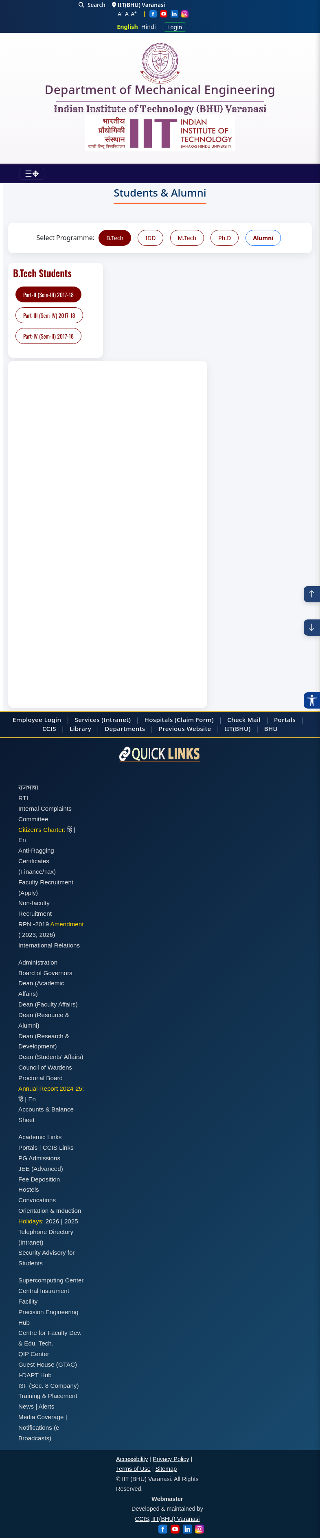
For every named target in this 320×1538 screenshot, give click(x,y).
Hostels (28, 1189)
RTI (23, 797)
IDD (150, 238)
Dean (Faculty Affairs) (48, 1004)
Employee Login (37, 719)
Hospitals (159, 719)
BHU (271, 728)
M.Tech (187, 238)
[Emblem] (160, 133)
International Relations (49, 945)
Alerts (47, 1406)
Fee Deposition (39, 1179)
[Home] (160, 63)
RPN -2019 (33, 924)
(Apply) (28, 892)
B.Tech (114, 238)
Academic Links (39, 1136)
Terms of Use (133, 1469)
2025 (71, 1221)
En (22, 839)
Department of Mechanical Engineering (160, 91)
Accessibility (132, 1459)
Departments (125, 728)
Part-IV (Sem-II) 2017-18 (48, 336)
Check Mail (244, 719)
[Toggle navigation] (32, 174)
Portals (285, 719)
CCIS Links (58, 1147)
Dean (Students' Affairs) (50, 1056)
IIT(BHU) (238, 728)
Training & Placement (47, 1395)
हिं (69, 829)
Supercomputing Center (50, 1280)
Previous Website (185, 728)
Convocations (37, 1200)
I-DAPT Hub (35, 1375)
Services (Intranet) (103, 719)
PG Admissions (39, 1158)
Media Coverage (41, 1416)
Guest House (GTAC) (47, 1364)
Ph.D (224, 238)
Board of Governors (45, 972)
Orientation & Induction (49, 1210)
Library (80, 728)
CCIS (49, 728)
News (26, 1406)
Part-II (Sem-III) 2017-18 (48, 294)
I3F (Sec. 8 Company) (48, 1385)
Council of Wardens (45, 1067)
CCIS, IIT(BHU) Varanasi (167, 1519)
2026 (46, 934)
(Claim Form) (194, 719)
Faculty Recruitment (45, 882)
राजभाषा (28, 787)
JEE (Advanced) (40, 1168)
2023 (29, 934)
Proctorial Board (40, 1077)
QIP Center (33, 1353)
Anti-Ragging (36, 850)
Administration (37, 962)
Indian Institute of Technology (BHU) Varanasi (160, 109)
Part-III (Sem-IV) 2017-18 (49, 315)
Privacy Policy (171, 1459)
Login (174, 27)
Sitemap (166, 1469)
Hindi (148, 27)
